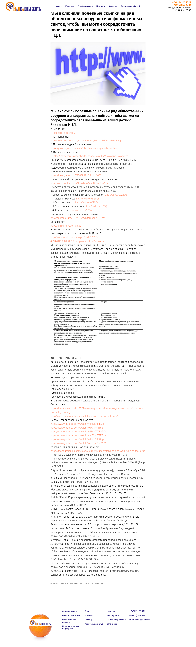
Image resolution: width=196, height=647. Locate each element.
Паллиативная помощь (69, 623)
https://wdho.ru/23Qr (87, 199)
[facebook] (158, 616)
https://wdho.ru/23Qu (96, 207)
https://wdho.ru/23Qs (115, 196)
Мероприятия (113, 618)
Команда (69, 6)
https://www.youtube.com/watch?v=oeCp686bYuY (78, 444)
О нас (59, 6)
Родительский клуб (130, 6)
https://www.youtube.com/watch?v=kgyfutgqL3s (77, 425)
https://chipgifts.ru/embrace (65, 227)
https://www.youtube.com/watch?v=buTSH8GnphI (78, 440)
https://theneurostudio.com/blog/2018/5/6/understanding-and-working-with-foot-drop (97, 452)
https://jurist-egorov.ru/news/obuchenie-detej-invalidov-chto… (84, 149)
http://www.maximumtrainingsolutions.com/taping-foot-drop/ (84, 417)
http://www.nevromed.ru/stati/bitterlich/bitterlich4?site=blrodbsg (85, 141)
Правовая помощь (71, 618)
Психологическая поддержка (70, 630)
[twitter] (163, 616)
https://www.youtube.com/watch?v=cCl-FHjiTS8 (76, 429)
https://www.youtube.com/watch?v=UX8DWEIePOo (78, 432)
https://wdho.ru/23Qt (86, 203)
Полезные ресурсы (64, 134)
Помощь (100, 6)
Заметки (112, 6)
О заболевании (85, 6)
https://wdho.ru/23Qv (80, 211)
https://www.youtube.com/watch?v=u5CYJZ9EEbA (78, 436)
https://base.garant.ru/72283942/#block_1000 (76, 176)
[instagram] (168, 616)
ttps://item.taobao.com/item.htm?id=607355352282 (80, 184)
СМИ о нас (112, 627)
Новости (111, 614)
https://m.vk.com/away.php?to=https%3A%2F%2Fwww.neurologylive (90, 157)
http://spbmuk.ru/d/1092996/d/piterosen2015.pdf (77, 219)
